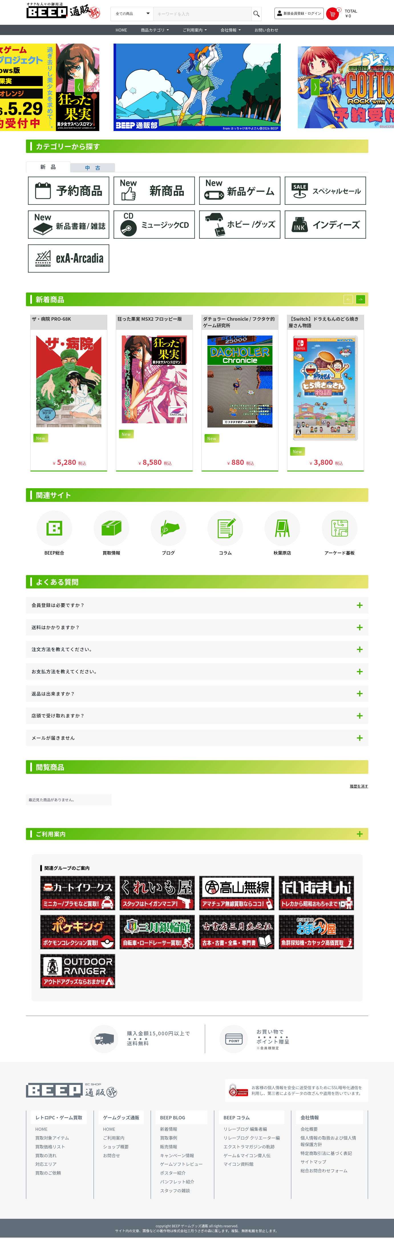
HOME (121, 30)
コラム (225, 552)
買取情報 (111, 552)
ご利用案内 (54, 835)
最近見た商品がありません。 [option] (52, 799)
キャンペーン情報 (177, 1157)
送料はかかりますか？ (56, 627)
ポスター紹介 (173, 1174)
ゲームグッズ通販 (121, 1118)
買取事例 (168, 1139)
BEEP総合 (54, 552)
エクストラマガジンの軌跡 (249, 1148)
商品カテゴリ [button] (153, 30)
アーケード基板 (339, 552)
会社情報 (309, 1118)
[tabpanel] (197, 227)
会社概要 (309, 1130)
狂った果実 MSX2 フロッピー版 (150, 318)
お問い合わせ (266, 30)
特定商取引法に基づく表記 (326, 1155)
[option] (197, 87)
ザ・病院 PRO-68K (51, 318)
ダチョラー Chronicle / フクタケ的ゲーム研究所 (239, 322)
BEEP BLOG (172, 1118)
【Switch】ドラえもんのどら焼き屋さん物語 (324, 322)
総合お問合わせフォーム (323, 1172)
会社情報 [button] (229, 30)
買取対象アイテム (52, 1139)
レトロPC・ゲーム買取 (58, 1118)
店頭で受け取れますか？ (58, 715)
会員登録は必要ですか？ (58, 605)
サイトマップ (313, 1163)
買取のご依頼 (48, 1174)
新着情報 (168, 1130)
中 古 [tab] (92, 167)
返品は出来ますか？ (53, 693)
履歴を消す (359, 786)
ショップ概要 (116, 1148)
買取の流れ (46, 1157)
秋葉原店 (282, 552)
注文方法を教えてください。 (63, 649)
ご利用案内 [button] (193, 30)
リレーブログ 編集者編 (245, 1130)
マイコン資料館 (238, 1166)
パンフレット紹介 (177, 1183)
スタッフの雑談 (175, 1192)
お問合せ (111, 1157)
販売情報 (168, 1148)
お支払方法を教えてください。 (65, 671)
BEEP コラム (236, 1118)
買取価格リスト (50, 1148)
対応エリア (46, 1166)
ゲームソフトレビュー (181, 1166)
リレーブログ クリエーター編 (251, 1139)
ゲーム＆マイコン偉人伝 (246, 1157)
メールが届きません (53, 737)
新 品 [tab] (48, 166)
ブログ (168, 552)
